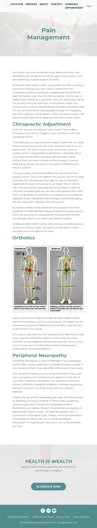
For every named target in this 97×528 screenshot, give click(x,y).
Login (89, 6)
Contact (57, 4)
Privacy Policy (63, 517)
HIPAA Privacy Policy (43, 517)
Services (31, 4)
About (44, 4)
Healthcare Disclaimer (18, 517)
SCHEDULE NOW (48, 486)
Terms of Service (81, 517)
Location (16, 4)
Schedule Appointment (74, 6)
